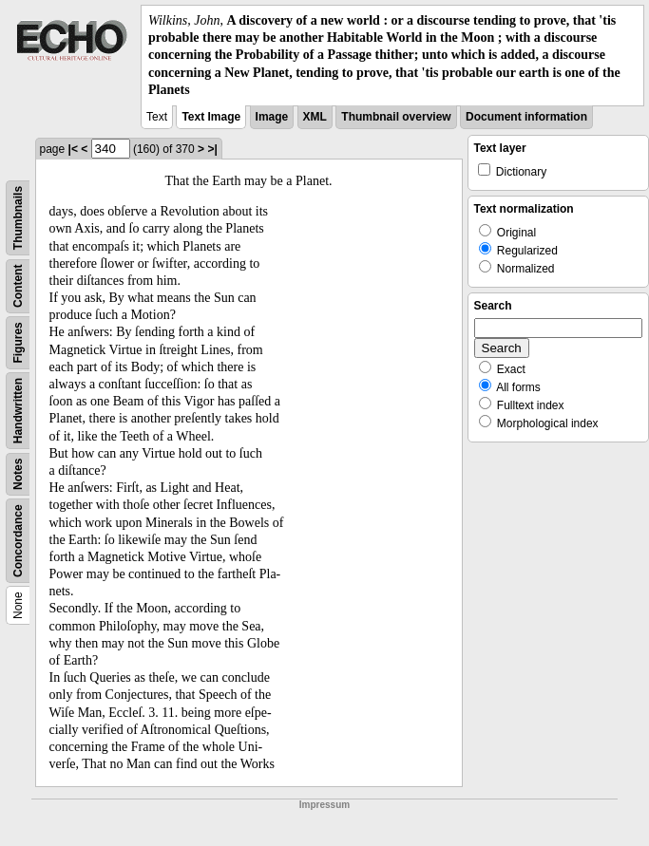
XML (315, 116)
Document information (526, 116)
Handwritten (18, 410)
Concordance (18, 540)
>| (212, 149)
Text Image (210, 116)
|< (73, 149)
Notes (18, 474)
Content (18, 285)
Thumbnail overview (395, 116)
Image (272, 116)
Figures (18, 342)
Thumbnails (18, 218)
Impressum (324, 804)
